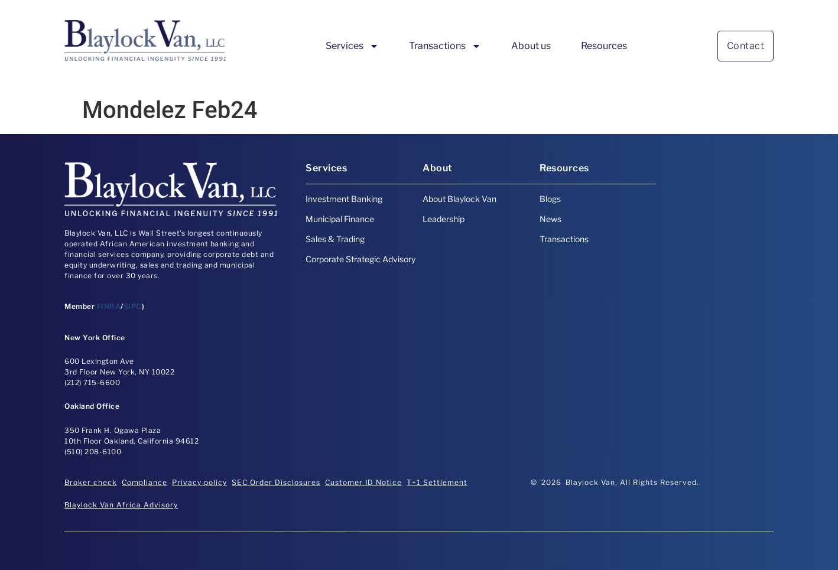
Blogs (550, 199)
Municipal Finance (340, 219)
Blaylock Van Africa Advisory (121, 504)
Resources (604, 45)
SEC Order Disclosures (276, 482)
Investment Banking (344, 199)
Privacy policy (199, 482)
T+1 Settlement (437, 482)
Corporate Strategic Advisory (360, 259)
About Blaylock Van (459, 199)
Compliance (144, 482)
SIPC (133, 306)
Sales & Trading (335, 239)
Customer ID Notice (363, 482)
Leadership (444, 219)
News (550, 219)
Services (352, 46)
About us (531, 45)
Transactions (445, 46)
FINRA (109, 306)
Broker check (90, 482)
